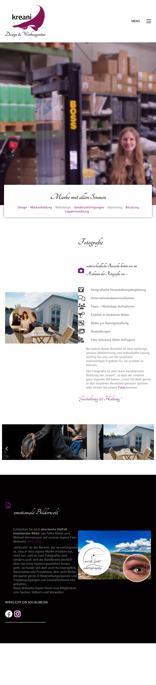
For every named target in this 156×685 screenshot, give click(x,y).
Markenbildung (41, 207)
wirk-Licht (34, 541)
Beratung (132, 207)
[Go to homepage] (25, 21)
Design (22, 207)
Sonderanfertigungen (89, 207)
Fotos (122, 387)
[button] (141, 21)
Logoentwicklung (77, 211)
